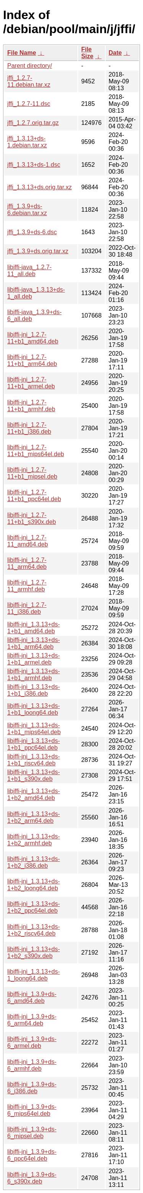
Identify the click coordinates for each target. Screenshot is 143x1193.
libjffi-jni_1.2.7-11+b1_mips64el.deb (35, 450)
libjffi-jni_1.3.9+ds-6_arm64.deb (31, 1020)
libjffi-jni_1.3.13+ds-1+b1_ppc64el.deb (33, 744)
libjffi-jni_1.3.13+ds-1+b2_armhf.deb (33, 839)
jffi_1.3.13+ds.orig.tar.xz (39, 187)
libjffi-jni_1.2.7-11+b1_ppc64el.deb (34, 495)
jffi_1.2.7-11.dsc (28, 104)
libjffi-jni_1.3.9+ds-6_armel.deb (31, 1042)
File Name (21, 53)
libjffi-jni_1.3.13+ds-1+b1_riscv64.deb (33, 760)
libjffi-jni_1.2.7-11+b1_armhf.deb (31, 405)
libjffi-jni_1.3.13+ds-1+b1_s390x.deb (33, 775)
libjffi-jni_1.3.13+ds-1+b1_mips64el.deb (34, 728)
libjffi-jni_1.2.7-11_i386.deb (27, 608)
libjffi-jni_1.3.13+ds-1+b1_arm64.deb (33, 643)
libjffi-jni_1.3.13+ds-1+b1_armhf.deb (33, 674)
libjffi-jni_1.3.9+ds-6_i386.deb (31, 1087)
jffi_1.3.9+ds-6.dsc (32, 232)
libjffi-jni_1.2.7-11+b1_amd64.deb (32, 338)
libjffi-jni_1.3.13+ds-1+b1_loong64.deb (33, 709)
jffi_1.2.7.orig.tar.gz (33, 123)
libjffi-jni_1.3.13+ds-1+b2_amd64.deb (33, 794)
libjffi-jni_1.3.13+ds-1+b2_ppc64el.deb (33, 907)
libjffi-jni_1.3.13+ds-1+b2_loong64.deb (33, 884)
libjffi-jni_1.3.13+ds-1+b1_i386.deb (33, 690)
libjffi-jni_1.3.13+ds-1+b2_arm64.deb (33, 817)
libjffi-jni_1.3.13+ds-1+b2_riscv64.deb (33, 930)
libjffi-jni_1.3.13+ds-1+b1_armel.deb (33, 659)
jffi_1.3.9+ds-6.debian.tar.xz (27, 209)
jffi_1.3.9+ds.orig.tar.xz (37, 251)
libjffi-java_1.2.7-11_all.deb (29, 270)
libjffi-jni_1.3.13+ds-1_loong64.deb (33, 975)
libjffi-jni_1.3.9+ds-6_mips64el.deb (31, 1110)
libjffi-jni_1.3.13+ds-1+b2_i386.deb (33, 862)
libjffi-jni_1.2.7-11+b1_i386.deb (29, 428)
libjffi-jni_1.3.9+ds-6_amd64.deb (31, 997)
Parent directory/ (29, 65)
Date (115, 53)
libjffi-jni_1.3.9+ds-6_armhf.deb (31, 1065)
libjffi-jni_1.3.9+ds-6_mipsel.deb (31, 1132)
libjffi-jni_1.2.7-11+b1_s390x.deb (31, 518)
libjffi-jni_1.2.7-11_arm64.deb (27, 563)
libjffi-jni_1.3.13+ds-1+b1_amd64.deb (33, 627)
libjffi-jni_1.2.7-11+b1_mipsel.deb (32, 473)
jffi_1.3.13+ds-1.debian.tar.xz (27, 142)
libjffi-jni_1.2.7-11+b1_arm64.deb (32, 360)
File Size (87, 52)
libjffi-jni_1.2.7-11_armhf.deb (27, 586)
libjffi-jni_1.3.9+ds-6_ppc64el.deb (31, 1155)
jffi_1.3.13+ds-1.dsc (33, 164)
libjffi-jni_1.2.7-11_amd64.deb (27, 541)
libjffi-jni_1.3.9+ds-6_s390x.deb (31, 1178)
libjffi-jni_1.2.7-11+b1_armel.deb (31, 383)
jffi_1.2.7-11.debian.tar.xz (28, 81)
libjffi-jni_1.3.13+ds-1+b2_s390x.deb (33, 952)
